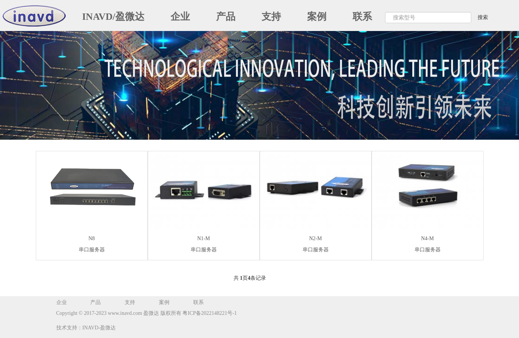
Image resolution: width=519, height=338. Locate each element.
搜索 (483, 17)
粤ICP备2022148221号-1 (209, 313)
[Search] (428, 17)
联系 (362, 16)
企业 (180, 16)
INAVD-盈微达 (99, 328)
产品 (225, 16)
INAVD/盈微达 (113, 16)
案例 (316, 16)
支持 (271, 16)
